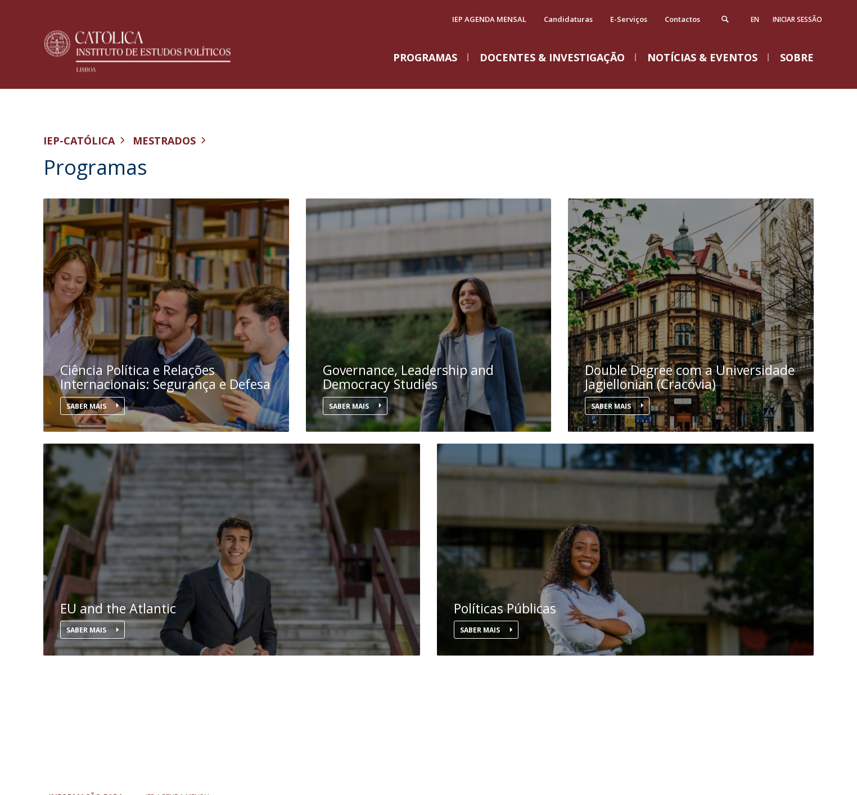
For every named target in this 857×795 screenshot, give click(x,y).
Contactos (682, 19)
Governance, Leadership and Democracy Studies (408, 377)
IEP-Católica (79, 140)
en (755, 19)
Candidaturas (568, 19)
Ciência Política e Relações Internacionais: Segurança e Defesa (165, 377)
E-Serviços (628, 19)
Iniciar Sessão (797, 19)
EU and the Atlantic (118, 609)
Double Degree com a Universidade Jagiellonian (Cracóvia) (690, 377)
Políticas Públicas (505, 609)
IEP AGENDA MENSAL (489, 19)
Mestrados (164, 140)
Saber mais (87, 406)
